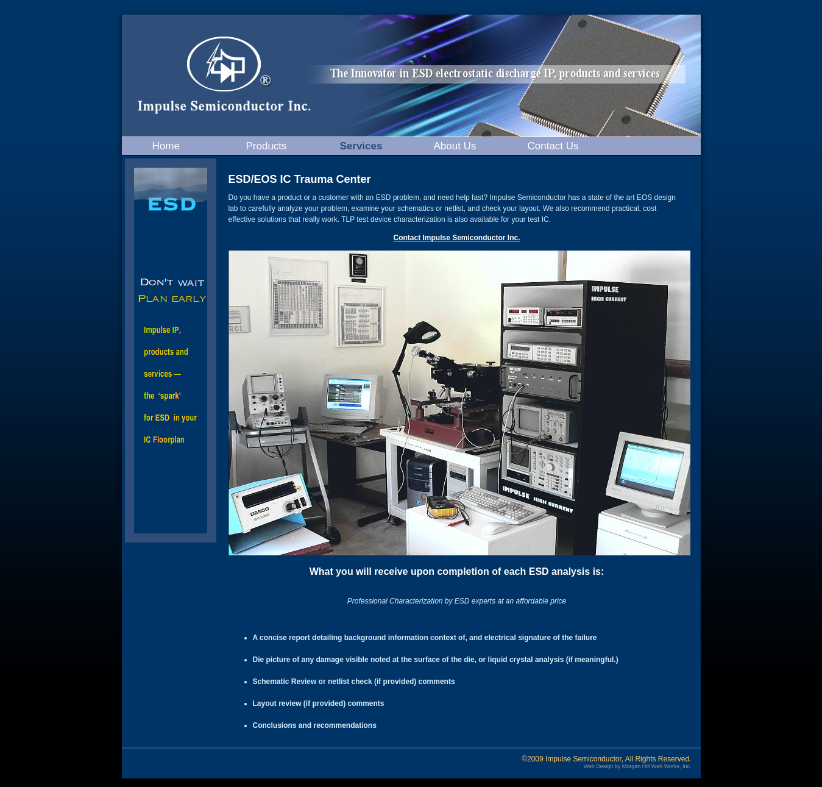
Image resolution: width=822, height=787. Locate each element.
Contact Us (553, 146)
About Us (455, 146)
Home (166, 146)
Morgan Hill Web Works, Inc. (657, 766)
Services (361, 146)
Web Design (598, 766)
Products (266, 146)
